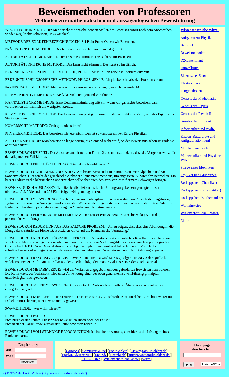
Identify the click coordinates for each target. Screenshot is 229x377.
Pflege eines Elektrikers (198, 167)
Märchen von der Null (196, 148)
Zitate (185, 221)
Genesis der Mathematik (198, 98)
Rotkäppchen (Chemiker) (199, 182)
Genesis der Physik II (196, 114)
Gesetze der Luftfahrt (196, 121)
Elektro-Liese (190, 83)
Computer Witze (94, 351)
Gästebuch (117, 355)
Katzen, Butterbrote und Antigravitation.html (198, 138)
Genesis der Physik (194, 106)
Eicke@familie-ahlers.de (148, 351)
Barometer (188, 45)
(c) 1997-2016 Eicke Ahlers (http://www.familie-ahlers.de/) (44, 373)
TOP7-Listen (91, 359)
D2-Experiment (192, 60)
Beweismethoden (193, 53)
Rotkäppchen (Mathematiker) (202, 198)
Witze (146, 359)
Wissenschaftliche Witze (121, 359)
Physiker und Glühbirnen (199, 175)
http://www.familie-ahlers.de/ (149, 355)
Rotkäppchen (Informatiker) (201, 190)
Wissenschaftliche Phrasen (200, 213)
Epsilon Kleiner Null (77, 355)
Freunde (101, 355)
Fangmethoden (191, 91)
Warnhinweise (191, 205)
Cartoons (72, 351)
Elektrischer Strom (194, 75)
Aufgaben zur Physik (196, 37)
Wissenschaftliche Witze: (200, 30)
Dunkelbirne (190, 68)
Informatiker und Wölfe (198, 129)
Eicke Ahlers (118, 351)
